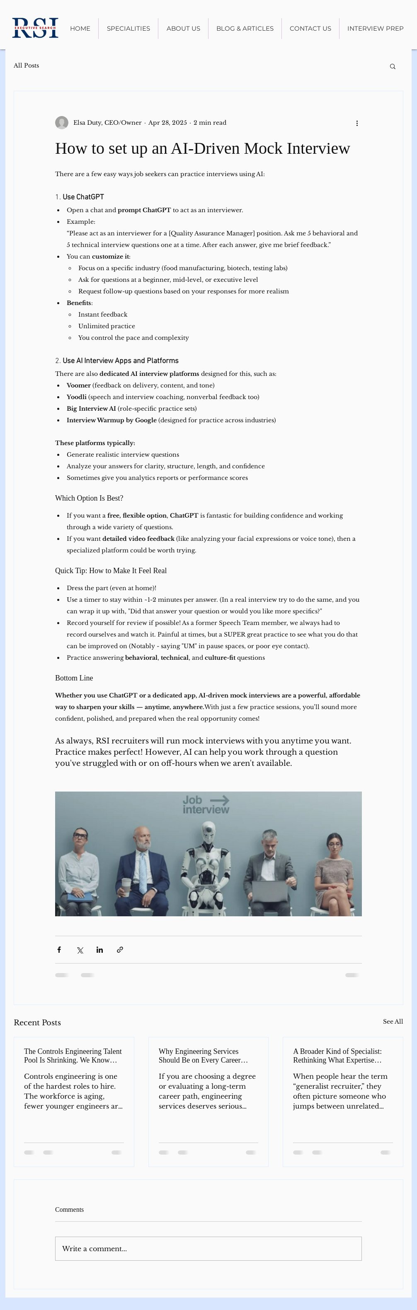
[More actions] (357, 123)
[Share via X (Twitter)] (79, 950)
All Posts (26, 65)
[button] (393, 66)
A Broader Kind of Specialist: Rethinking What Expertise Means (337, 1056)
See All (393, 1021)
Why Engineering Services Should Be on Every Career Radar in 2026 (200, 1056)
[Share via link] (120, 950)
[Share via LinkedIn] (100, 950)
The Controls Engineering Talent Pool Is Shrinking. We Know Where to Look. (73, 1056)
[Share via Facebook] (59, 950)
